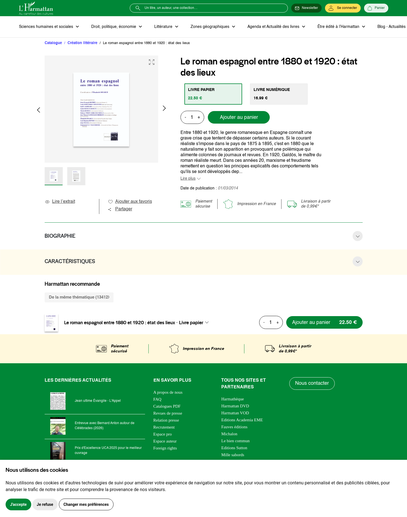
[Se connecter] (343, 8)
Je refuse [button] (45, 504)
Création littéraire (82, 43)
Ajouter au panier (239, 117)
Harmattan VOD (235, 413)
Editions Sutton (234, 448)
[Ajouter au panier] (324, 322)
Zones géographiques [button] (210, 27)
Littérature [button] (164, 27)
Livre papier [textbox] (191, 322)
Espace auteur (165, 441)
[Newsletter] (306, 8)
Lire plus (188, 179)
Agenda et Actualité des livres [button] (273, 27)
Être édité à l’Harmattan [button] (338, 27)
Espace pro (162, 434)
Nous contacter (312, 383)
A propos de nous (168, 392)
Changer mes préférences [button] (86, 504)
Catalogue (53, 43)
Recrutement (164, 427)
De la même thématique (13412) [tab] (79, 297)
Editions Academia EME (242, 420)
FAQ (157, 399)
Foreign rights (165, 448)
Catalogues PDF (167, 406)
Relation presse (166, 420)
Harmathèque (232, 399)
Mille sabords (232, 455)
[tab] (213, 94)
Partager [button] (120, 209)
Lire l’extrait (60, 201)
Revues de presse (167, 413)
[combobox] (195, 322)
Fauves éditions (234, 427)
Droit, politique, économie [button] (114, 27)
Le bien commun (235, 441)
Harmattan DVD (235, 406)
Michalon (229, 434)
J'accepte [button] (18, 504)
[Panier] (376, 8)
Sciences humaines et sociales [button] (46, 27)
